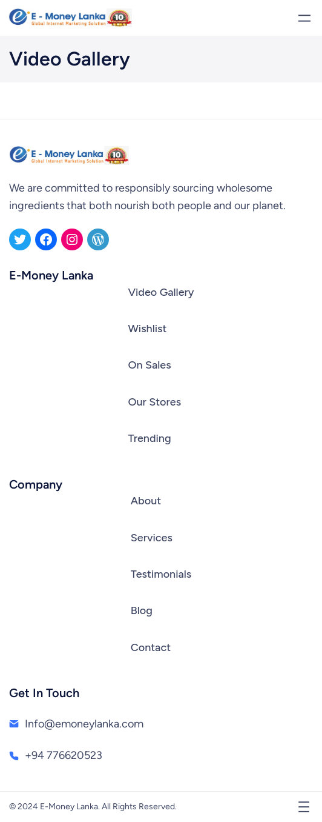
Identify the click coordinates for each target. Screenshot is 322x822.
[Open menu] (304, 18)
